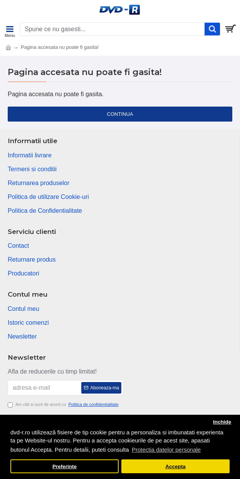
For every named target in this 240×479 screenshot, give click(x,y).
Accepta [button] (175, 466)
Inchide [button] (222, 422)
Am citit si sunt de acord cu (64, 404)
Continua (120, 114)
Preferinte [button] (64, 466)
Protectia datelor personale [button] (166, 449)
